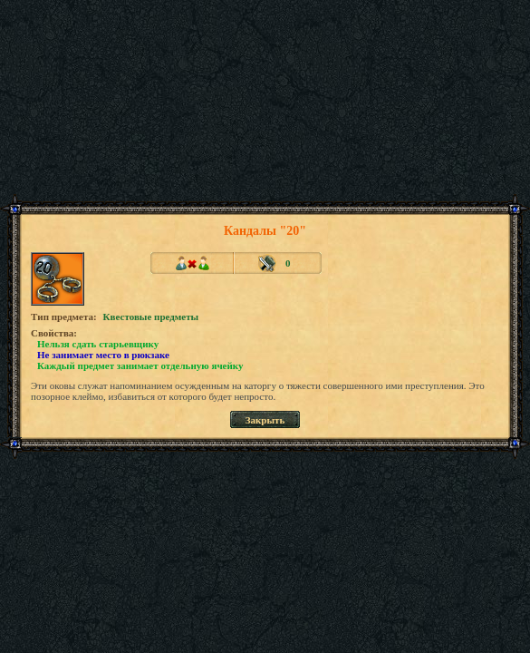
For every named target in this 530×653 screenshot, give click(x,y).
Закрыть (265, 419)
